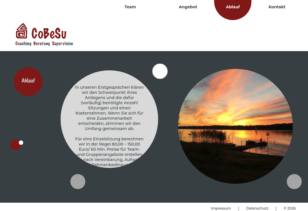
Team (130, 6)
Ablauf (233, 6)
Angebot (188, 6)
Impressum (221, 208)
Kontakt (277, 6)
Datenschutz (257, 208)
